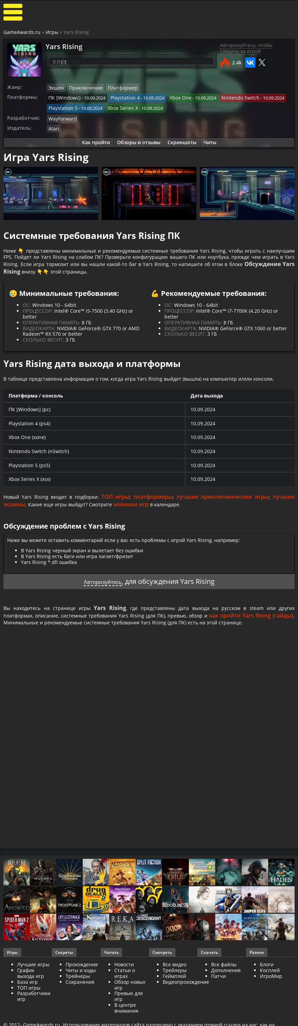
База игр (27, 993)
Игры (52, 32)
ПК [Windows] (62, 97)
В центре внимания (126, 1019)
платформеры (156, 506)
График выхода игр (30, 984)
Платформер (116, 87)
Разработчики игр (33, 1007)
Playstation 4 (120, 97)
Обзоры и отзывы (138, 139)
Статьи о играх (124, 984)
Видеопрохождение (186, 993)
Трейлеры (175, 981)
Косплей (270, 981)
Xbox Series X (118, 106)
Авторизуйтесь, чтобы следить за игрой (246, 48)
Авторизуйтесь (102, 590)
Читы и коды (81, 981)
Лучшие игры (33, 975)
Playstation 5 (61, 106)
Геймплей (174, 987)
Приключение (83, 87)
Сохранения (80, 993)
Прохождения (82, 975)
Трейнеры (78, 987)
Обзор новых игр (129, 996)
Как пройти (96, 139)
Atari (53, 125)
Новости (124, 975)
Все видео (174, 975)
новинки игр (140, 513)
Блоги (267, 975)
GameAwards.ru (22, 32)
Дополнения (226, 981)
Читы (210, 139)
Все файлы (224, 975)
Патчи (218, 987)
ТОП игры (121, 506)
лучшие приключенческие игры (224, 506)
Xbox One (173, 97)
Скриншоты (182, 139)
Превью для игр (128, 1007)
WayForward (61, 116)
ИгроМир (271, 987)
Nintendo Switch (230, 97)
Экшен (55, 87)
